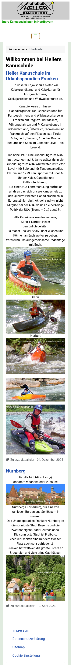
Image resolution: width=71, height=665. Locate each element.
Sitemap (18, 647)
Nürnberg (16, 471)
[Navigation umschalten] (35, 36)
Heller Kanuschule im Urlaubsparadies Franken (32, 75)
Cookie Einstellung (26, 655)
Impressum (20, 630)
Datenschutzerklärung (28, 639)
